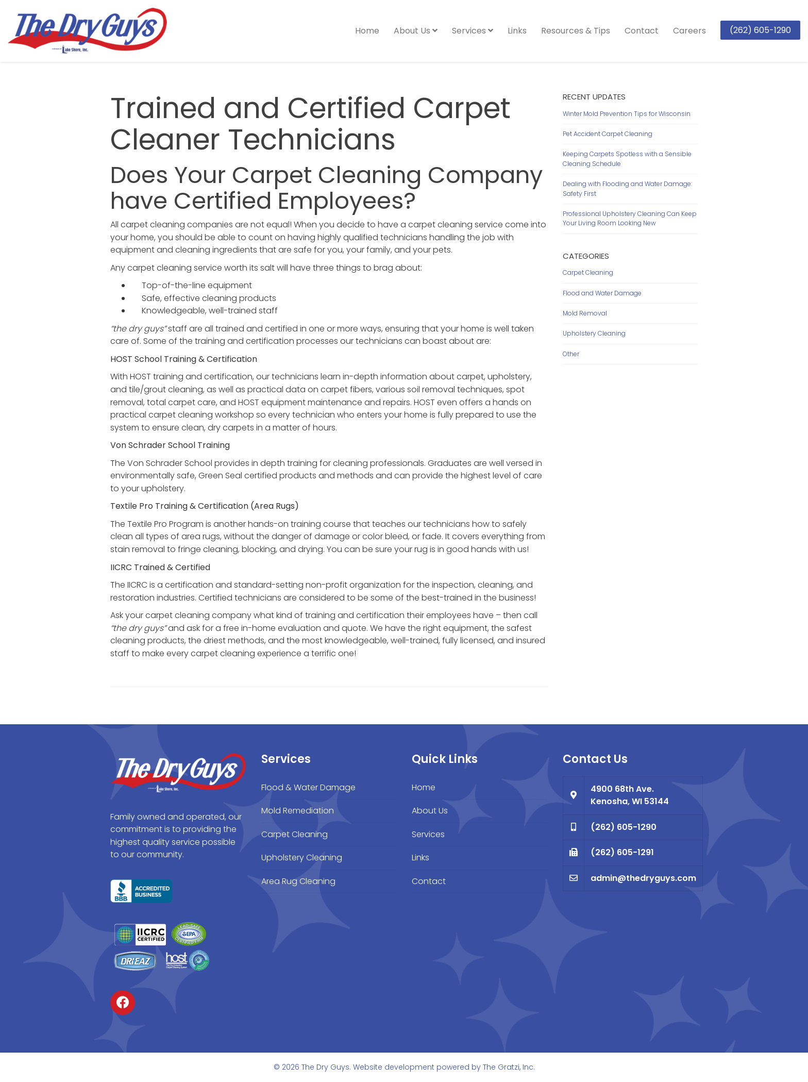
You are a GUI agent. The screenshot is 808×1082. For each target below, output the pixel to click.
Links (517, 31)
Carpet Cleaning (588, 272)
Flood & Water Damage (308, 787)
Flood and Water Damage (602, 293)
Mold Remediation (297, 811)
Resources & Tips (575, 31)
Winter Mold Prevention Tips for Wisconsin (627, 113)
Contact (642, 31)
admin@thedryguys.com (643, 878)
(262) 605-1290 (760, 30)
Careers (689, 31)
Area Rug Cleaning (298, 881)
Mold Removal (585, 313)
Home (367, 31)
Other (571, 353)
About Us (415, 31)
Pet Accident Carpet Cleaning (607, 133)
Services (472, 31)
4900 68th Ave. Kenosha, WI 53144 (630, 795)
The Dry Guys (325, 1067)
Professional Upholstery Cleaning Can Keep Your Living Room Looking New (630, 218)
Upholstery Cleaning (594, 333)
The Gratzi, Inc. (509, 1067)
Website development (393, 1067)
